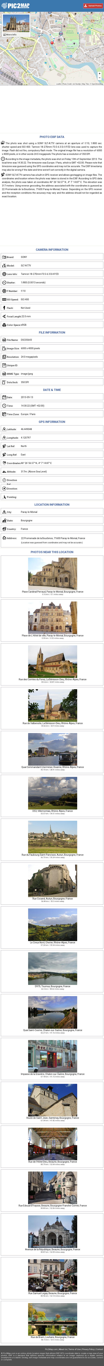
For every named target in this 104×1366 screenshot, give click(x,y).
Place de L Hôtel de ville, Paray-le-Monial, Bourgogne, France (53, 635)
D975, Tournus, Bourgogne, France (52, 986)
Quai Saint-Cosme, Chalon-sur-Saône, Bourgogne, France (52, 1030)
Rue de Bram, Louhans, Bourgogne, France (53, 1337)
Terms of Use (75, 1349)
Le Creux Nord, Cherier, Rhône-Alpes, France (52, 942)
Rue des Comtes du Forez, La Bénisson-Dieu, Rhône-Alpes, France (53, 679)
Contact (99, 1349)
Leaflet (58, 84)
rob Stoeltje (76, 84)
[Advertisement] (52, 110)
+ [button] (100, 74)
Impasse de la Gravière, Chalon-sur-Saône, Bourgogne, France (53, 1074)
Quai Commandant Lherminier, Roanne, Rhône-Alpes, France (52, 767)
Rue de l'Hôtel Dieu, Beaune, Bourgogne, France (52, 1161)
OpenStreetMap (97, 84)
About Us (63, 1349)
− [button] (100, 78)
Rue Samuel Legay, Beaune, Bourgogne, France (52, 1293)
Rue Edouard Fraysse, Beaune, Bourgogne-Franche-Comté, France (53, 1205)
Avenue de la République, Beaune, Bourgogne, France (52, 1249)
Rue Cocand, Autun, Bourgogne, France (53, 898)
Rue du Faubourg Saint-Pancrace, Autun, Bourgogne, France (53, 855)
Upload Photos (95, 6)
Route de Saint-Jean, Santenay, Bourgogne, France (52, 1118)
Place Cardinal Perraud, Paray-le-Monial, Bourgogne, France (52, 591)
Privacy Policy (88, 1349)
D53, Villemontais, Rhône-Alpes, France (53, 811)
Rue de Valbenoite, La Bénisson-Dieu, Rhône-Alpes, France (53, 723)
